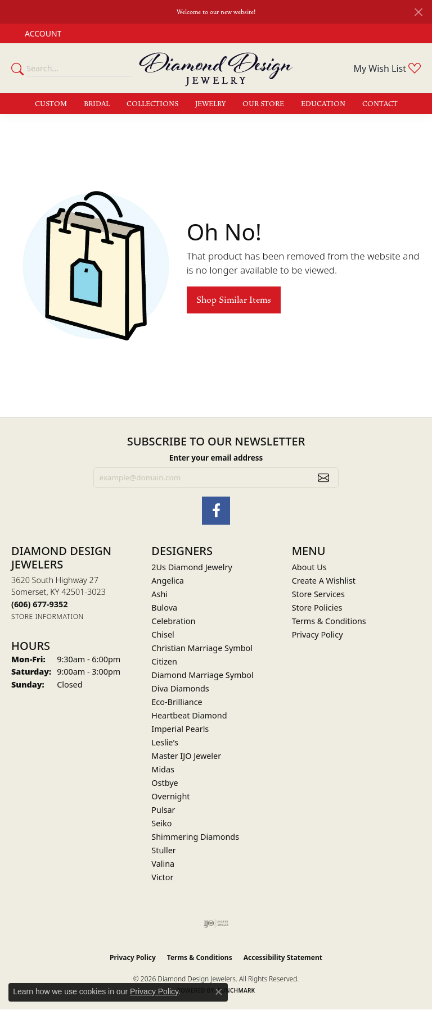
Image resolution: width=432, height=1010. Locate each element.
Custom (51, 103)
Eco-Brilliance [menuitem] (176, 702)
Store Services (318, 594)
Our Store (263, 103)
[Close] (418, 12)
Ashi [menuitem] (159, 594)
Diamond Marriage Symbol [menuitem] (202, 675)
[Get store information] (47, 616)
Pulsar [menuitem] (163, 809)
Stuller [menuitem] (163, 850)
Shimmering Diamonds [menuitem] (195, 836)
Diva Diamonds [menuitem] (180, 688)
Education (323, 103)
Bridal (97, 103)
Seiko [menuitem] (161, 823)
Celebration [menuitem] (173, 621)
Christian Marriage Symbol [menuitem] (202, 648)
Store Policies (317, 607)
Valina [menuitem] (162, 863)
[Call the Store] (39, 604)
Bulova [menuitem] (164, 607)
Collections (152, 103)
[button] (41, 33)
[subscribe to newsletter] (323, 477)
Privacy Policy (317, 634)
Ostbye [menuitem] (164, 782)
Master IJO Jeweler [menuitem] (186, 755)
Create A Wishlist (324, 580)
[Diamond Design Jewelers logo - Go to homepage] (216, 68)
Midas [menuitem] (162, 769)
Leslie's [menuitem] (164, 742)
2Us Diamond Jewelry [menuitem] (191, 567)
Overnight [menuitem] (170, 796)
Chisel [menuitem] (162, 634)
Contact (380, 103)
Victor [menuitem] (162, 877)
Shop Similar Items (233, 300)
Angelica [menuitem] (167, 580)
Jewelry (210, 103)
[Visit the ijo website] (216, 923)
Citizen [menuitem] (164, 661)
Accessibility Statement (283, 957)
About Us (309, 567)
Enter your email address (216, 458)
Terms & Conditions (329, 621)
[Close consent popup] (218, 992)
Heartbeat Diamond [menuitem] (189, 715)
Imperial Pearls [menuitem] (180, 729)
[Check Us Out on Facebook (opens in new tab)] (216, 511)
